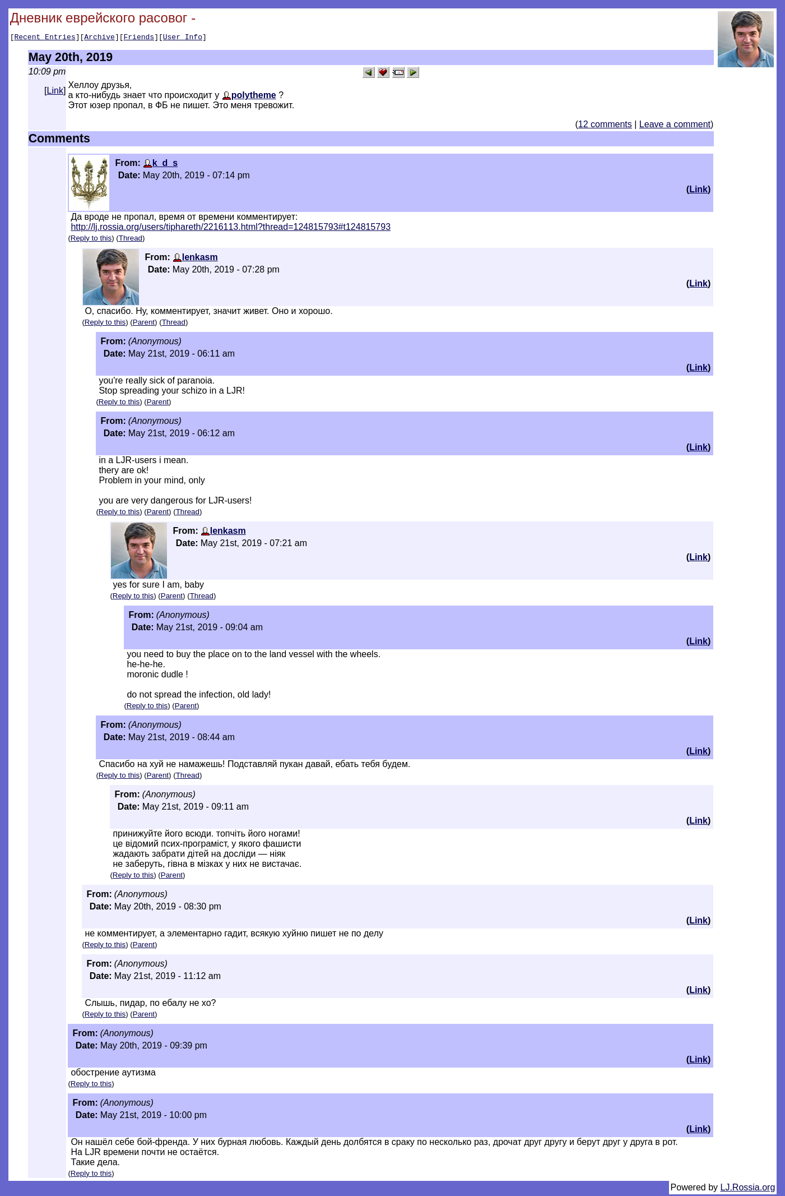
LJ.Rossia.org (748, 1189)
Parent (144, 324)
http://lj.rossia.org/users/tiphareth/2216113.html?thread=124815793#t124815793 (231, 228)
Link (55, 92)
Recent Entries (44, 38)
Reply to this (91, 239)
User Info (182, 38)
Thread (130, 239)
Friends (139, 38)
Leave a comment (674, 126)
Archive (99, 38)
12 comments (605, 126)
